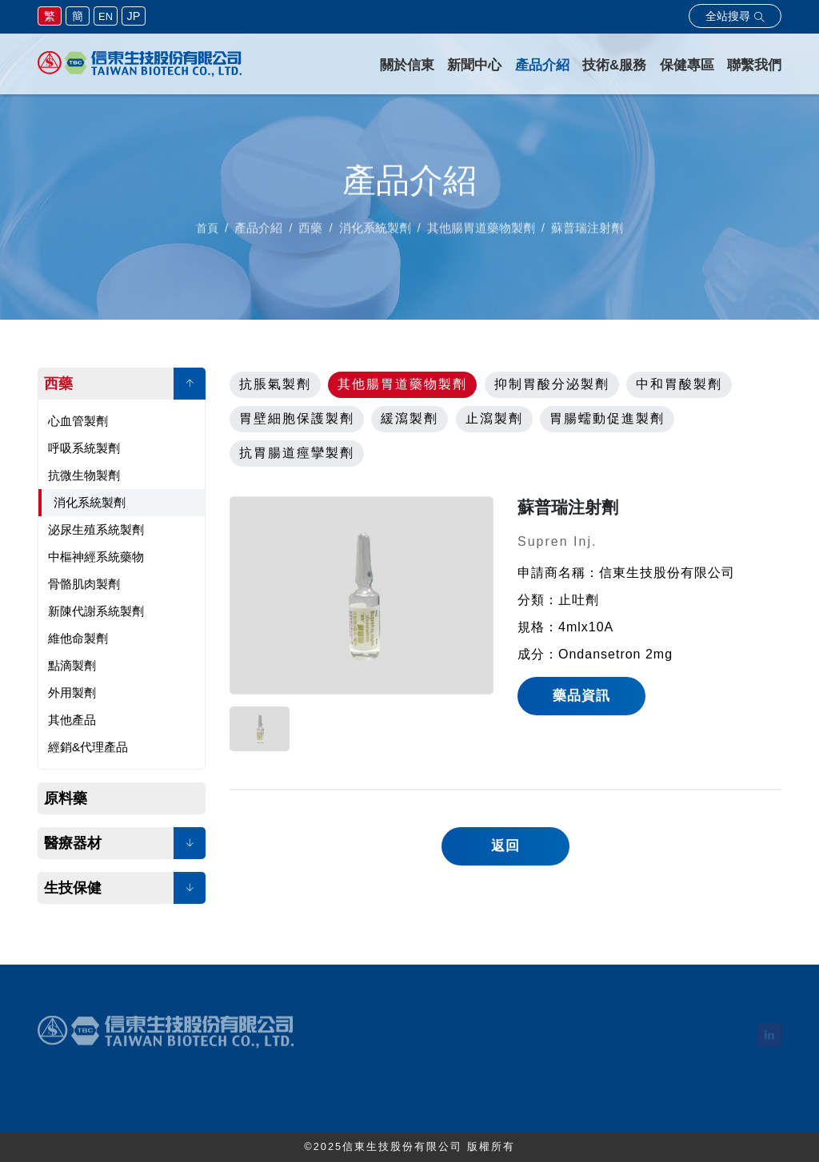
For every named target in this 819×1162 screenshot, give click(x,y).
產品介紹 (542, 65)
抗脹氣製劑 (275, 384)
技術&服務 (614, 65)
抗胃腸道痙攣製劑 (296, 453)
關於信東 (407, 65)
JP (134, 16)
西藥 (58, 384)
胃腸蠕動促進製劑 (607, 418)
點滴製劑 (72, 665)
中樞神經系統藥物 (96, 556)
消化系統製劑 (90, 502)
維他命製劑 (78, 638)
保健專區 (687, 65)
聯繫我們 (754, 65)
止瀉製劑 (494, 418)
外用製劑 (72, 692)
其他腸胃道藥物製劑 (402, 384)
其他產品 (72, 719)
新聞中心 (474, 65)
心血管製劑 (78, 421)
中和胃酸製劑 (679, 384)
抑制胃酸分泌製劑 (551, 384)
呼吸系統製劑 (84, 448)
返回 (505, 846)
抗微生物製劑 (84, 475)
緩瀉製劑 (409, 418)
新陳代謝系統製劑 (96, 611)
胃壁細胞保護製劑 (296, 418)
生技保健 (73, 888)
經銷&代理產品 (88, 747)
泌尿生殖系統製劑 (96, 529)
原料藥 (65, 798)
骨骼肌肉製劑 (84, 584)
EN (105, 16)
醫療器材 (73, 843)
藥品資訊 (581, 695)
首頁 (207, 232)
